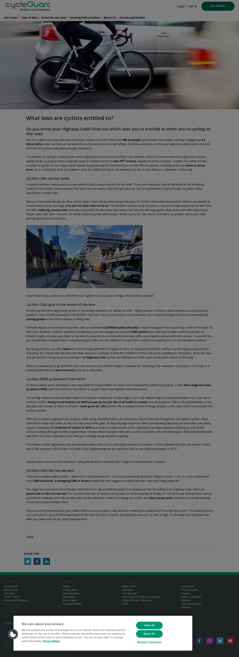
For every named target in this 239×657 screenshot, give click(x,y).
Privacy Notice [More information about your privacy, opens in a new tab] (51, 641)
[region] (103, 633)
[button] (13, 634)
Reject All (149, 633)
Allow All (149, 625)
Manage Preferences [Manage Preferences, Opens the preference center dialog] (149, 642)
